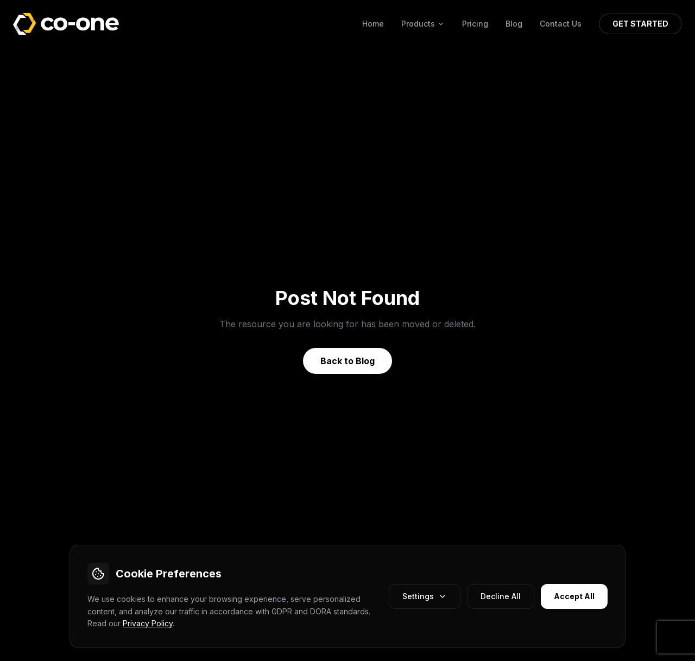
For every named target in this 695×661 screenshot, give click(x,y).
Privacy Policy (148, 623)
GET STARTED (640, 23)
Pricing (475, 23)
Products (423, 23)
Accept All (574, 596)
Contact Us (561, 23)
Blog (514, 23)
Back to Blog (347, 360)
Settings (424, 596)
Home (373, 23)
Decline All (501, 596)
